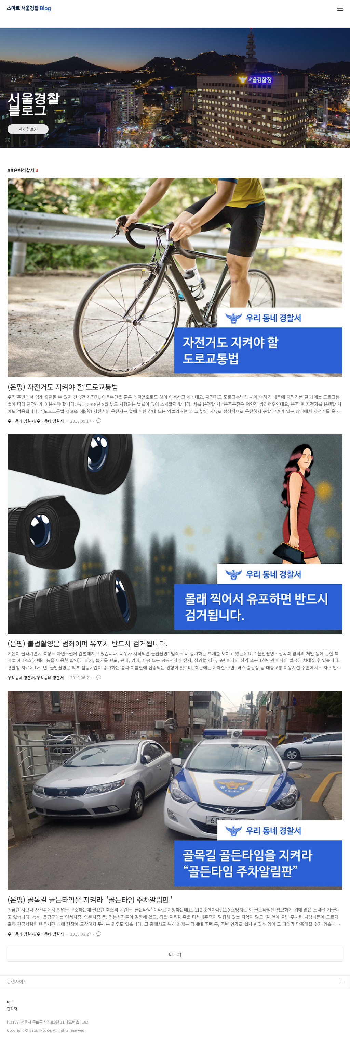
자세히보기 (28, 129)
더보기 (175, 954)
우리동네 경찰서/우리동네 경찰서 (36, 421)
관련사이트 (17, 981)
